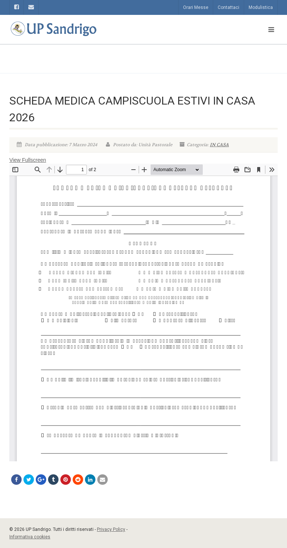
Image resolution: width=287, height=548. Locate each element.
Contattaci (228, 7)
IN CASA (219, 145)
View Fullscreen (27, 160)
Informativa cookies (29, 536)
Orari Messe (195, 7)
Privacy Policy (111, 529)
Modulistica (261, 7)
